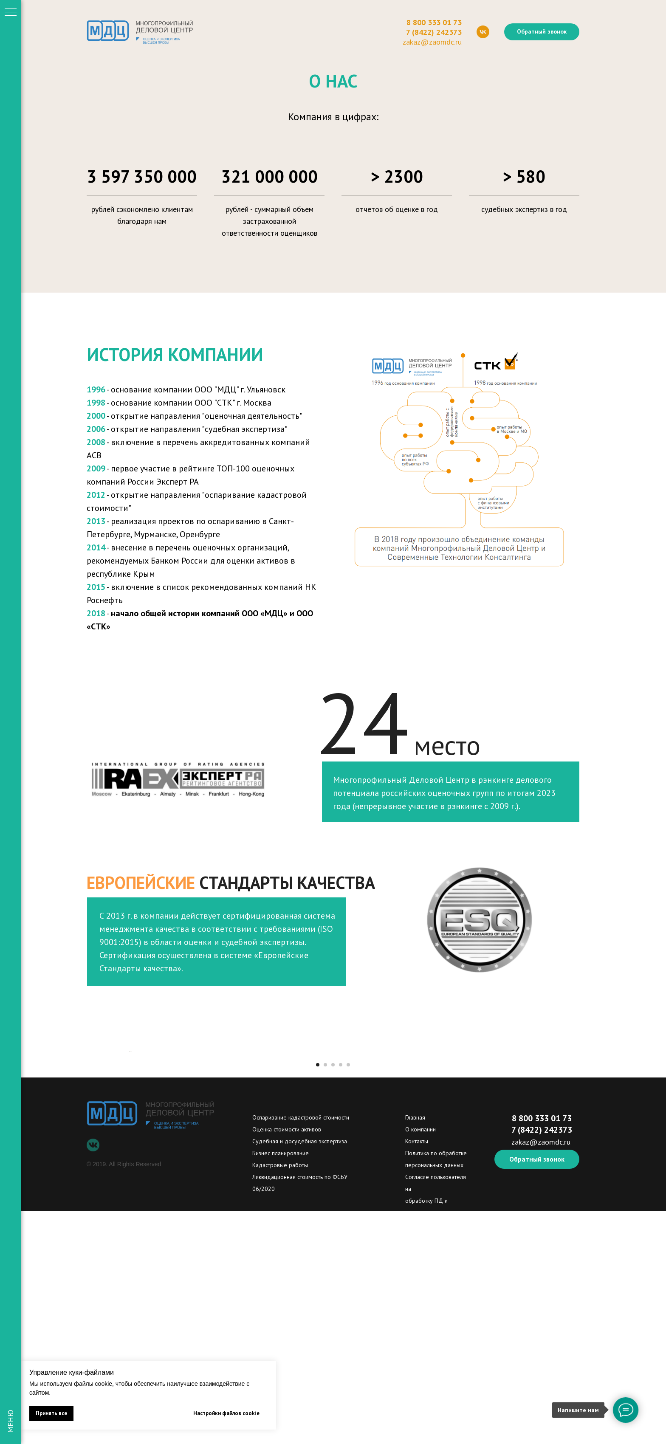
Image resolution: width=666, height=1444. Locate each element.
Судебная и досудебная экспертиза (299, 1374)
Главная (415, 1350)
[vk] (483, 31)
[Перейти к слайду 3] (333, 1298)
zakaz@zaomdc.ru (432, 42)
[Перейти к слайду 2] (325, 1298)
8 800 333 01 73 (434, 22)
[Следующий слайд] (536, 1168)
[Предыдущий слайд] (129, 1168)
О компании (420, 1362)
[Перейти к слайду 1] (317, 1298)
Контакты (416, 1374)
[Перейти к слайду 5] (348, 1298)
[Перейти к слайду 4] (340, 1298)
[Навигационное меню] (11, 12)
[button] (541, 31)
